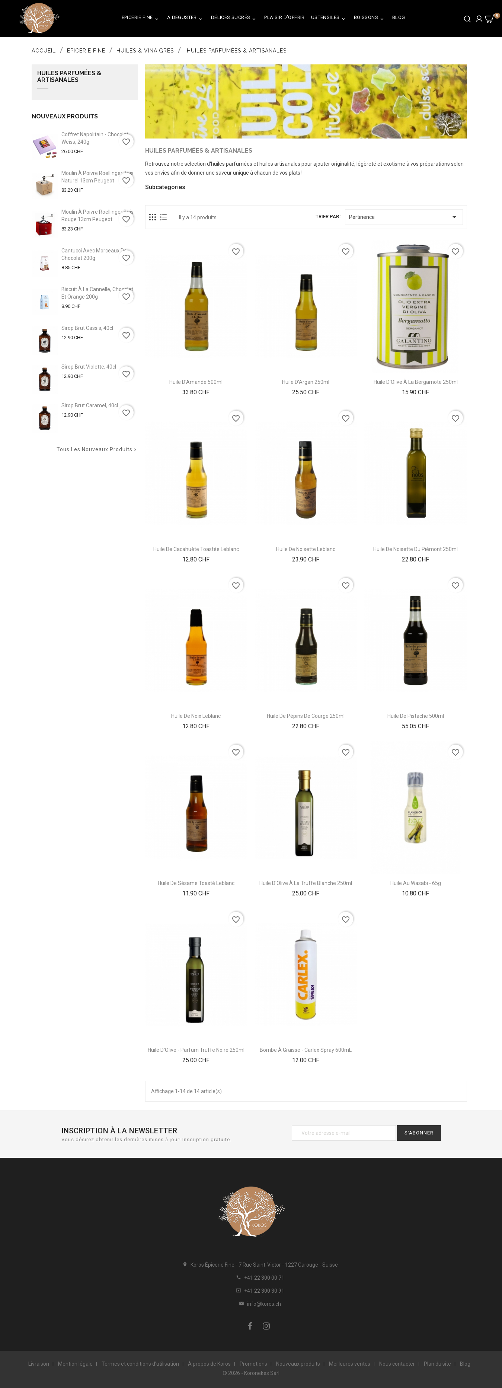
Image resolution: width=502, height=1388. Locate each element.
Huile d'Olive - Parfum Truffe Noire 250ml (196, 1050)
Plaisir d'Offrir (284, 17)
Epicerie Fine (141, 19)
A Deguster (186, 19)
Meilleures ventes (349, 1364)
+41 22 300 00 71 (264, 1278)
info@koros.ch (264, 1304)
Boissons (370, 19)
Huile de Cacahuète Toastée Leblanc (196, 549)
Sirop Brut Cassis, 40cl (87, 328)
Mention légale (75, 1364)
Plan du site (437, 1364)
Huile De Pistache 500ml (415, 716)
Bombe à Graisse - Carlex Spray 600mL (306, 1050)
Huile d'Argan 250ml (305, 382)
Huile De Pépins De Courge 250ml (306, 716)
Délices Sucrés (234, 19)
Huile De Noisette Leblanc (305, 549)
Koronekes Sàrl (261, 1373)
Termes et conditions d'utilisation (140, 1364)
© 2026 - (233, 1373)
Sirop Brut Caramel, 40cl (89, 405)
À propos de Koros (209, 1364)
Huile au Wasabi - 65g (415, 883)
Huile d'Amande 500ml (196, 382)
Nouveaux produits (298, 1364)
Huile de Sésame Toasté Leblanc (196, 883)
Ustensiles (329, 19)
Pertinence (403, 217)
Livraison (38, 1364)
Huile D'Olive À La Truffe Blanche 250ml (305, 883)
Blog (398, 17)
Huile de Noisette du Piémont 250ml (415, 549)
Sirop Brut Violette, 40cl (88, 367)
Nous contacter (397, 1364)
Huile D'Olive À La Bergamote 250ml (416, 382)
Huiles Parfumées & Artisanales (69, 76)
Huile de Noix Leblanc (196, 716)
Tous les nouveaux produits (97, 449)
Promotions (253, 1364)
